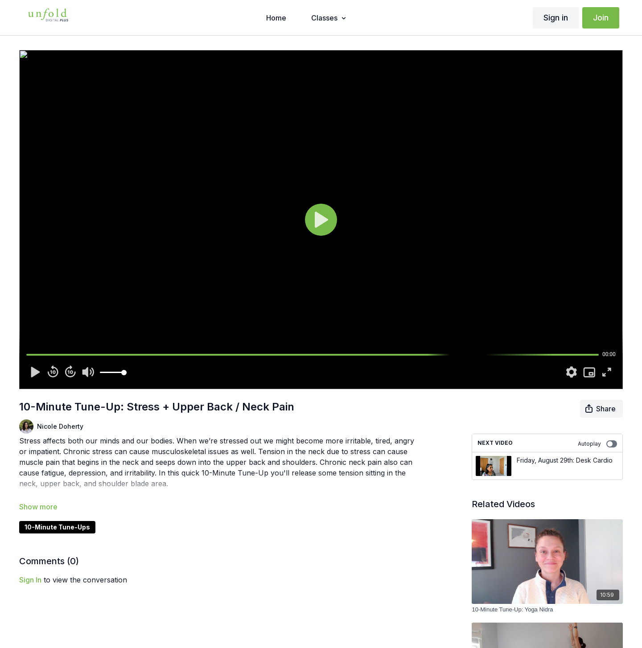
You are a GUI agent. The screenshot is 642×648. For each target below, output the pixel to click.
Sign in (555, 17)
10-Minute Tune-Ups (57, 527)
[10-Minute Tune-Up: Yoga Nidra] (547, 609)
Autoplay (597, 443)
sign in (30, 579)
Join (601, 17)
